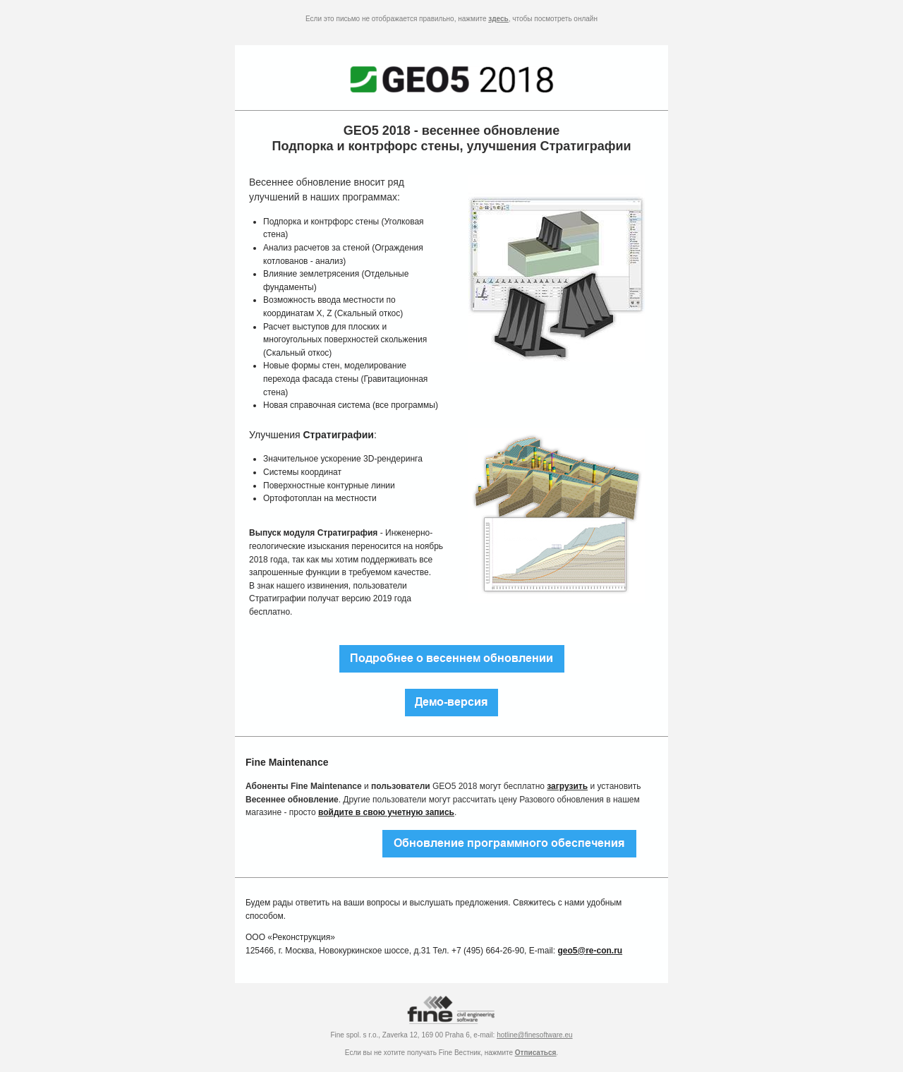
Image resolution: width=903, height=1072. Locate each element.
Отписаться (536, 1052)
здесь (498, 19)
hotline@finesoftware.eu (534, 1035)
